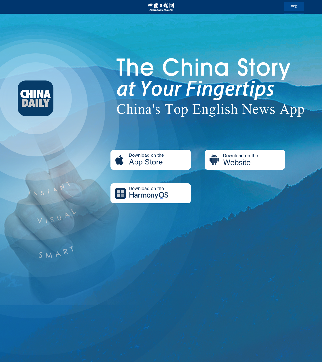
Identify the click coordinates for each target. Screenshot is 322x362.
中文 (294, 6)
